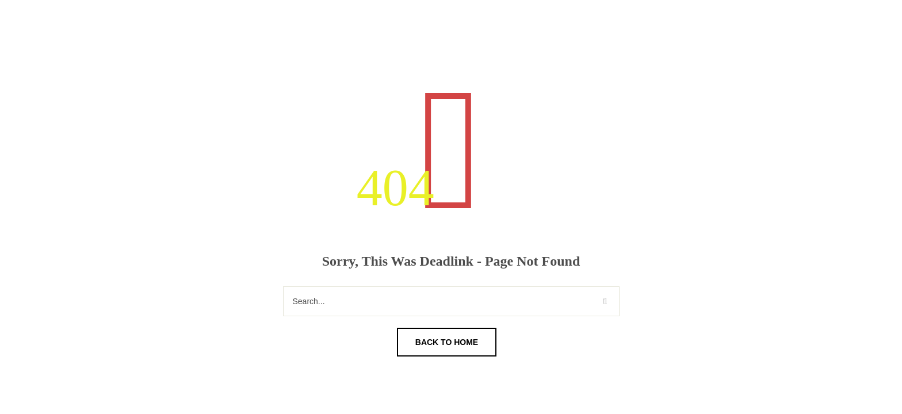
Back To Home (446, 342)
